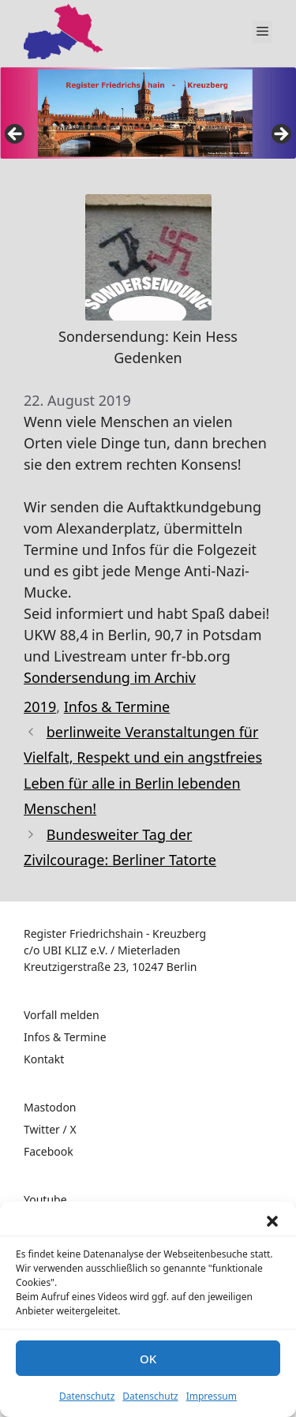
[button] (272, 1221)
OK (148, 1358)
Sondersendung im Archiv (110, 677)
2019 (40, 706)
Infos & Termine (117, 706)
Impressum (211, 1396)
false (16, 135)
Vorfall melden (61, 1014)
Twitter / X (50, 1129)
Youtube (45, 1199)
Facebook (48, 1151)
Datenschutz (86, 1396)
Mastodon (50, 1107)
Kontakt (44, 1059)
